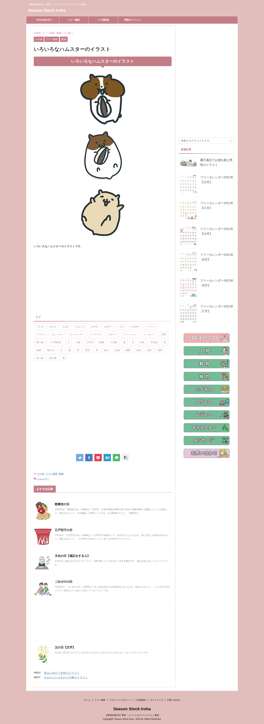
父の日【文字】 (65, 647)
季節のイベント (132, 19)
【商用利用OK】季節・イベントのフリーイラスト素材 (132, 715)
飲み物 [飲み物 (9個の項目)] (52, 358)
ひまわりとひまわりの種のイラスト (66, 677)
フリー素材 (74, 19)
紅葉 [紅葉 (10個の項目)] (117, 350)
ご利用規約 (140, 700)
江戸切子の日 (63, 530)
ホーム (87, 700)
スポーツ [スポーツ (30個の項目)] (112, 334)
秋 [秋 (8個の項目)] (97, 350)
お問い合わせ (173, 700)
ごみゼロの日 (63, 581)
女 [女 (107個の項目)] (133, 342)
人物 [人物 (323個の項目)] (78, 342)
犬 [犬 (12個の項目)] (61, 350)
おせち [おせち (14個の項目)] (52, 326)
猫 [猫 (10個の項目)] (69, 350)
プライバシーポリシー (120, 700)
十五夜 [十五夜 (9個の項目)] (113, 342)
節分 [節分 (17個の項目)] (106, 350)
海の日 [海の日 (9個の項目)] (50, 350)
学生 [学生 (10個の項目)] (142, 342)
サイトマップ (156, 700)
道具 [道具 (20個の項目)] (149, 350)
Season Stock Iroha (46, 10)
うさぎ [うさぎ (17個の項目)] (39, 326)
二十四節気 (103, 19)
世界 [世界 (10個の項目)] (163, 334)
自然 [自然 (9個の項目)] (138, 350)
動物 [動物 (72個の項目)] (101, 342)
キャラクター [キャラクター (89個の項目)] (77, 334)
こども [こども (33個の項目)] (120, 326)
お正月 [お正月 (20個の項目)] (107, 326)
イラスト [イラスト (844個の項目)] (41, 334)
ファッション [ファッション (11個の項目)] (130, 334)
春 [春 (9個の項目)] (165, 342)
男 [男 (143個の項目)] (78, 350)
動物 (61, 473)
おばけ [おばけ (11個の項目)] (66, 326)
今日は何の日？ (44, 19)
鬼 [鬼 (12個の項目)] (64, 358)
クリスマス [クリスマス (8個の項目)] (96, 334)
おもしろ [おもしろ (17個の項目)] (80, 326)
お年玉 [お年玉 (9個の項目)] (94, 326)
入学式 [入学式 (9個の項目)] (90, 342)
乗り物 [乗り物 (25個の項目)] (39, 342)
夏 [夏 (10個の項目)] (124, 342)
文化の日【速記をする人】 (72, 555)
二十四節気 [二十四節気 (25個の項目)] (55, 342)
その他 (40, 473)
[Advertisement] (64, 281)
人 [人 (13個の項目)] (68, 342)
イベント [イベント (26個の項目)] (150, 326)
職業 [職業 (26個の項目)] (128, 350)
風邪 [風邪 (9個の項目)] (160, 350)
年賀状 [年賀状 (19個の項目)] (154, 342)
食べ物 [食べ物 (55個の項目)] (39, 358)
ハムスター (43, 478)
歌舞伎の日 (62, 504)
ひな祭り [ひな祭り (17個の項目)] (135, 326)
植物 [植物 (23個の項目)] (38, 350)
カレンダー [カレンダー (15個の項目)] (58, 334)
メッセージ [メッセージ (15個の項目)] (149, 334)
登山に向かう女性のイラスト (62, 672)
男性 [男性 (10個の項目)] (87, 350)
